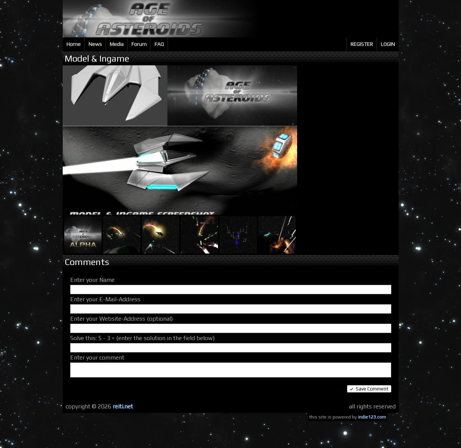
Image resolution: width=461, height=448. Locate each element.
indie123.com (372, 417)
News (95, 44)
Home (73, 44)
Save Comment (369, 389)
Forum (139, 44)
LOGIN (388, 44)
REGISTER (362, 44)
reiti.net (123, 406)
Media (117, 44)
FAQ (159, 44)
